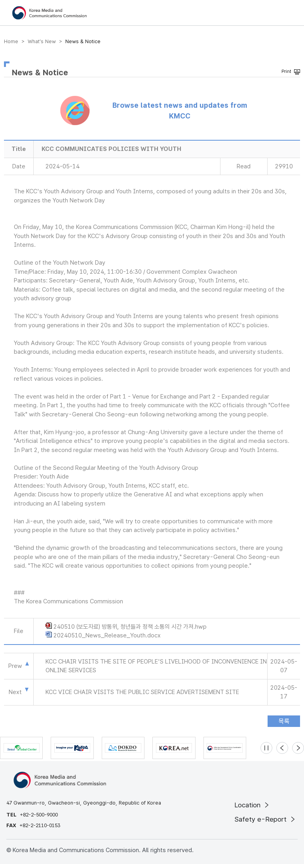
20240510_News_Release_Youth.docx (107, 635)
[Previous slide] (282, 748)
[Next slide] (298, 748)
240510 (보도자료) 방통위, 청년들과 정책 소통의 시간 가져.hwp (130, 626)
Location (252, 805)
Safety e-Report (265, 819)
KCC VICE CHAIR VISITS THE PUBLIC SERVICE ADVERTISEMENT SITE (142, 692)
